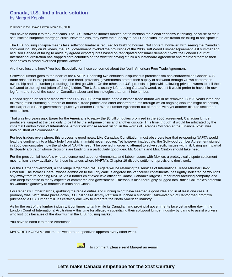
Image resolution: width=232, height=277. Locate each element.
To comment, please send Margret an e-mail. (117, 247)
